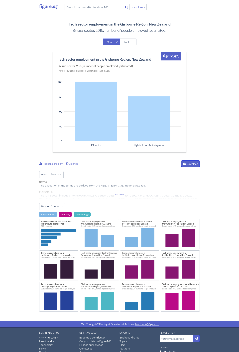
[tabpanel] (119, 102)
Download (190, 163)
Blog (122, 344)
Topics (123, 341)
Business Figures (129, 337)
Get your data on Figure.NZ (95, 341)
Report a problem (51, 163)
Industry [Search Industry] (65, 214)
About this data (50, 174)
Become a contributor (92, 337)
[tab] (111, 42)
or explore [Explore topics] (138, 7)
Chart (110, 42)
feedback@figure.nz (147, 324)
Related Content (50, 206)
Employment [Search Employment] (48, 214)
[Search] (126, 7)
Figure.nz (48, 6)
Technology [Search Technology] (82, 214)
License (72, 163)
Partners (125, 348)
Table (127, 42)
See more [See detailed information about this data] (119, 194)
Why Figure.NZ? (48, 337)
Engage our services (91, 344)
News (42, 348)
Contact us (85, 348)
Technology (46, 344)
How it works (46, 341)
